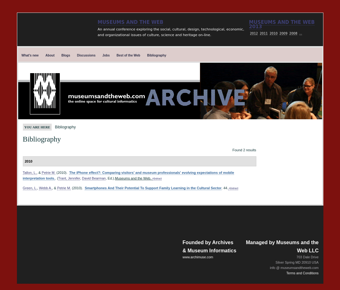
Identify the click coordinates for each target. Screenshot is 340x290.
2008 (293, 33)
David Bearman (94, 178)
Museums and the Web (131, 22)
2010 (273, 33)
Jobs (106, 55)
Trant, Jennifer (69, 178)
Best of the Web (128, 55)
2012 (254, 33)
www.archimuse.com (198, 257)
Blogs (65, 55)
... (300, 33)
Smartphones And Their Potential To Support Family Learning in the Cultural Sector (153, 188)
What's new (30, 55)
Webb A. (45, 188)
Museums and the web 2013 (282, 24)
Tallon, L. (30, 173)
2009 (283, 33)
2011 (264, 33)
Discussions (86, 55)
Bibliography (156, 55)
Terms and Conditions (302, 273)
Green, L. (30, 188)
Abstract (157, 178)
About (50, 55)
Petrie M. (48, 173)
